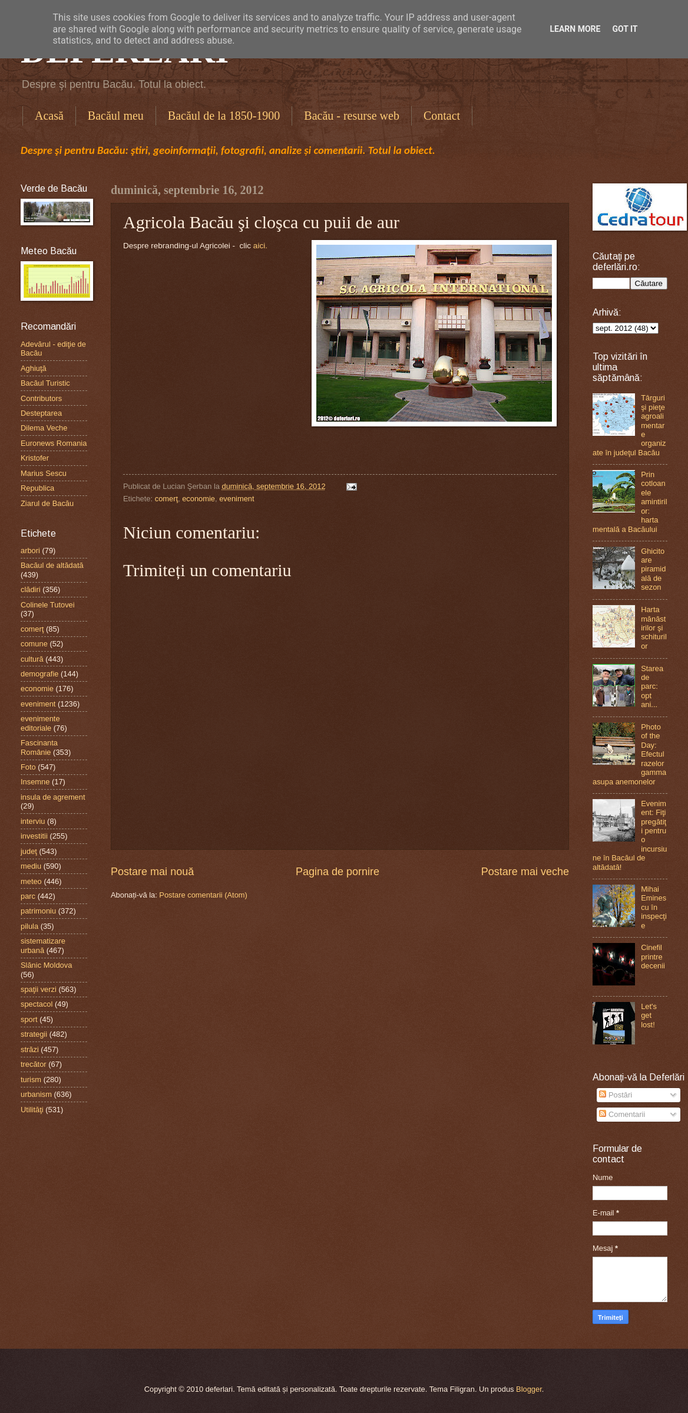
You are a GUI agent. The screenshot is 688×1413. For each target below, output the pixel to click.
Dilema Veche (44, 427)
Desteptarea (41, 413)
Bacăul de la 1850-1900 (224, 115)
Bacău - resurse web (351, 115)
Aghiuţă (34, 368)
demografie (39, 673)
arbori (30, 550)
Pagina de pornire (337, 872)
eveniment (236, 498)
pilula (29, 926)
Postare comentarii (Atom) (203, 894)
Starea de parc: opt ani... (652, 686)
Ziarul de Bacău (47, 503)
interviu (33, 821)
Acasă (49, 115)
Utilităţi (32, 1109)
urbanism (36, 1094)
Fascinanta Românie (39, 747)
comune (34, 643)
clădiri (31, 589)
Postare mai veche (525, 872)
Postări (615, 1094)
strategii (34, 1034)
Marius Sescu (44, 473)
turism (31, 1079)
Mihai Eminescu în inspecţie (654, 907)
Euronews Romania (54, 443)
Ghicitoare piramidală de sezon (653, 569)
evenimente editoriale (40, 723)
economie (198, 498)
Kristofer (35, 458)
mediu (31, 866)
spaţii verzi (39, 989)
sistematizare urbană (43, 945)
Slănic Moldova (46, 965)
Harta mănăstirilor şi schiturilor (654, 627)
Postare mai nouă (152, 872)
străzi (30, 1049)
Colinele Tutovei (48, 604)
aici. (260, 245)
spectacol (36, 1004)
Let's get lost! (649, 1015)
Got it (624, 29)
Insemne (35, 781)
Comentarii (622, 1114)
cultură (32, 659)
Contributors (41, 398)
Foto (28, 767)
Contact (442, 115)
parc (28, 896)
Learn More (575, 29)
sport (29, 1019)
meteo (31, 881)
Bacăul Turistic (45, 383)
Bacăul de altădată (52, 565)
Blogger (529, 1389)
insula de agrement (53, 797)
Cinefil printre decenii (653, 956)
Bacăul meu (116, 115)
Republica (37, 488)
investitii (34, 836)
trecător (34, 1064)
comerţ (166, 498)
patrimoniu (38, 910)
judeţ (29, 851)
